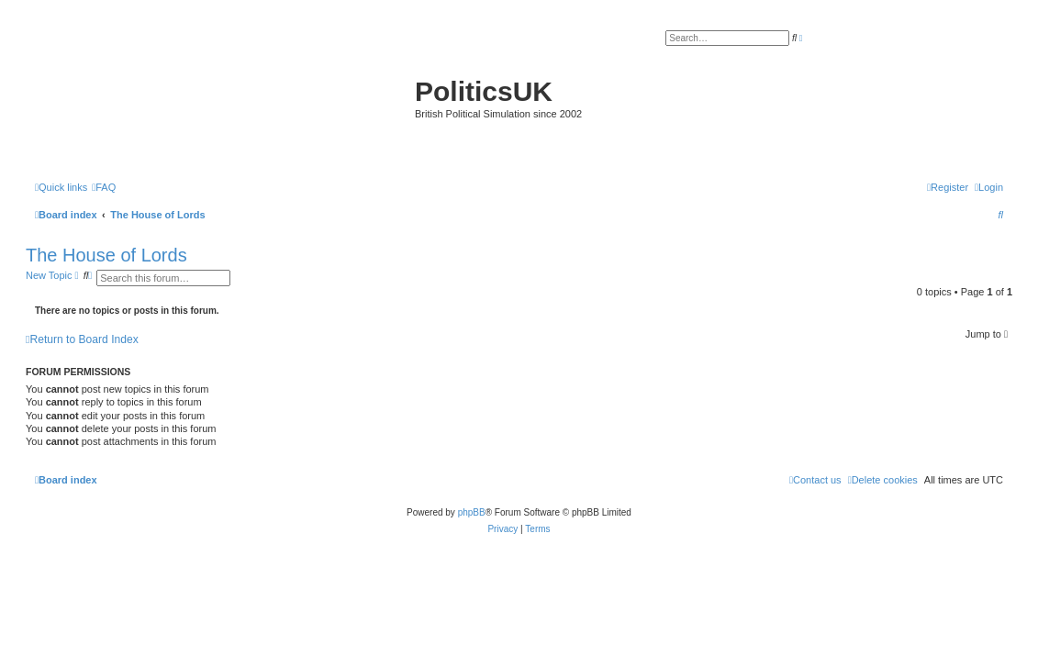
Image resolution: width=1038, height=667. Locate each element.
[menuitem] (104, 187)
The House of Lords (106, 255)
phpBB (472, 512)
